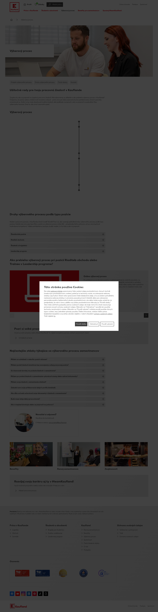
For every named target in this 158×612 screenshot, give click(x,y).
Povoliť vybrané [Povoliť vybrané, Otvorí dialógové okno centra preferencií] (107, 324)
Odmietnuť (94, 324)
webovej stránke (57, 291)
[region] (79, 306)
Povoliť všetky (81, 324)
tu (54, 316)
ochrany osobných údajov (103, 314)
